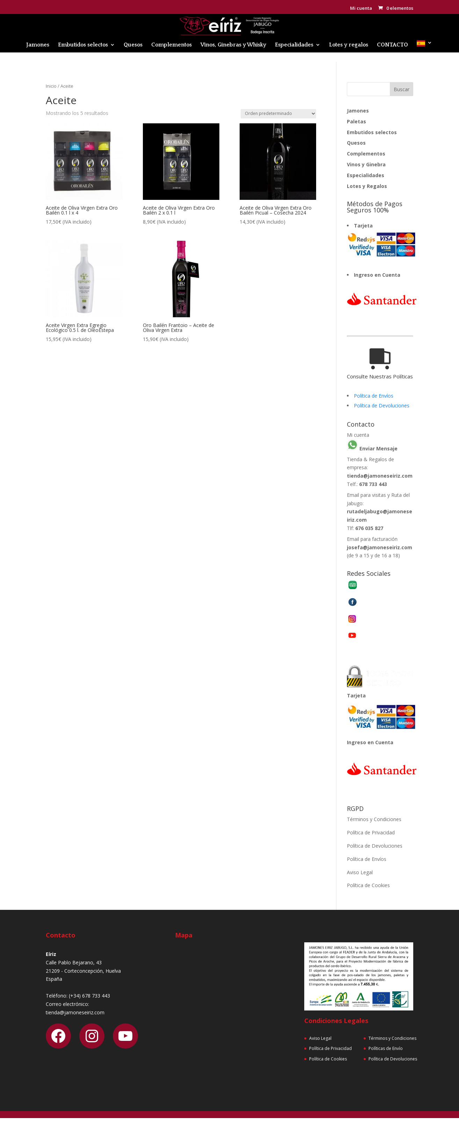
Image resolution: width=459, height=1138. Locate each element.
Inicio (51, 86)
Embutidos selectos (83, 45)
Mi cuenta (361, 8)
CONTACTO (392, 45)
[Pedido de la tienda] (278, 113)
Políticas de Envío (386, 1048)
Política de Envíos (373, 395)
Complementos (171, 45)
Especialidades (294, 45)
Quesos (133, 45)
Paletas (356, 121)
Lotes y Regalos (367, 186)
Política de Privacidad (371, 832)
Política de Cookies (368, 885)
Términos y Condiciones (374, 819)
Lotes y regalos (348, 45)
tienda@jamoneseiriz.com (380, 475)
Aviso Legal (360, 872)
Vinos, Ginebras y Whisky (233, 45)
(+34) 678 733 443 (89, 995)
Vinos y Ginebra (366, 164)
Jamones (37, 45)
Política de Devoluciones (381, 405)
